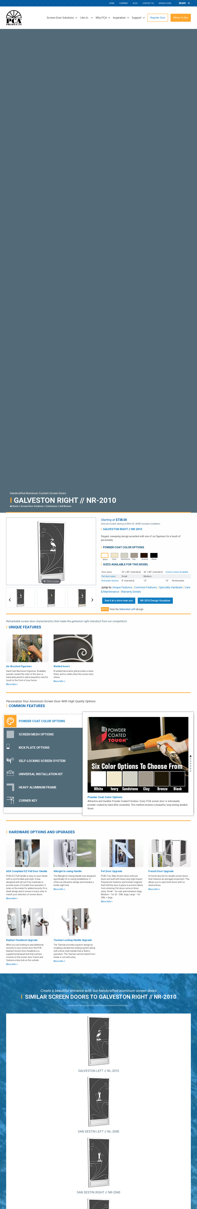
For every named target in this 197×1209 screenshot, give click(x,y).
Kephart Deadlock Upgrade (22, 940)
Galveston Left (127, 609)
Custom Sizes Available (176, 572)
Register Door (157, 17)
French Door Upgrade (161, 871)
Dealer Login (165, 3)
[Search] (189, 3)
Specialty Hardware (171, 587)
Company (123, 3)
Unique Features (122, 587)
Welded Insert (62, 666)
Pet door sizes (108, 576)
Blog (135, 3)
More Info (12, 684)
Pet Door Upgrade (111, 871)
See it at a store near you (119, 600)
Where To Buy (180, 17)
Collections (51, 506)
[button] (10, 600)
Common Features (145, 587)
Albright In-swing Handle (68, 871)
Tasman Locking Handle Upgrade (73, 940)
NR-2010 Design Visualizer (155, 600)
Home (111, 3)
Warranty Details (131, 591)
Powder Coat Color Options (105, 797)
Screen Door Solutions (32, 506)
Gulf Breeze (65, 506)
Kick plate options (110, 580)
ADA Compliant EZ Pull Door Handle (26, 871)
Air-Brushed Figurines (19, 666)
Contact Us (148, 3)
